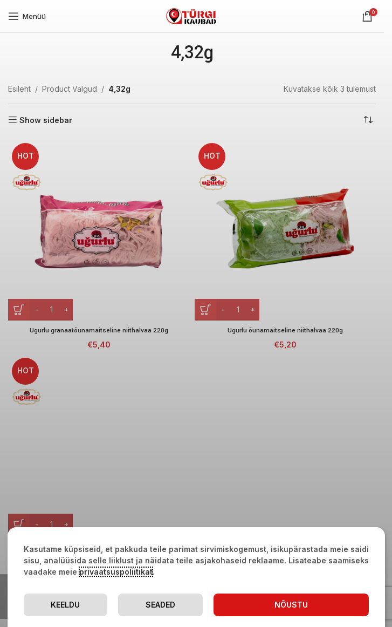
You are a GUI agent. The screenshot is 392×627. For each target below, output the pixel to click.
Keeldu (65, 604)
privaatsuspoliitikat (116, 571)
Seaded (160, 604)
